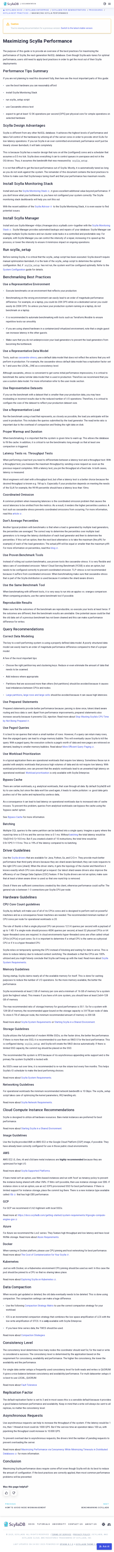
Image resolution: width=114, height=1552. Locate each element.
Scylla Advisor (42, 206)
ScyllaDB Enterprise (38, 10)
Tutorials (43, 1524)
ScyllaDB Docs (13, 10)
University (59, 1524)
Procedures (96, 10)
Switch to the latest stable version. (77, 28)
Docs (31, 1524)
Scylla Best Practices (16, 13)
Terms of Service (61, 1534)
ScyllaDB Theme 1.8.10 (88, 1544)
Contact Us (75, 1524)
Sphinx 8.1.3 (66, 1544)
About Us (91, 1524)
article (16, 513)
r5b (11, 1194)
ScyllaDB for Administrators (69, 10)
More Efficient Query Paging (76, 746)
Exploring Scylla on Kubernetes (37, 1279)
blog (53, 548)
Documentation (29, 4)
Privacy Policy (81, 1534)
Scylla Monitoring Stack (35, 191)
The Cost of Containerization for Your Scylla (43, 1254)
